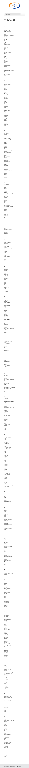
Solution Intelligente (17, 766)
